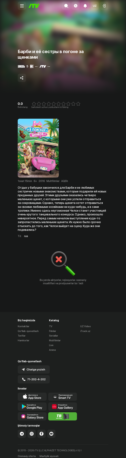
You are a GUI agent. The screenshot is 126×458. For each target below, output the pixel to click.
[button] (95, 6)
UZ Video (85, 326)
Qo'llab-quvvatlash (28, 331)
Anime (52, 349)
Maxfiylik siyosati (49, 451)
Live (51, 345)
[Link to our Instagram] (32, 430)
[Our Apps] (62, 392)
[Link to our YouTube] (51, 430)
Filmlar (52, 331)
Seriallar (53, 335)
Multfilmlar (55, 340)
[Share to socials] (22, 78)
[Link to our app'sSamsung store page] (32, 412)
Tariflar (22, 335)
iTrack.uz (85, 331)
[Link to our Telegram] (22, 430)
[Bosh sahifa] (34, 6)
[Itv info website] (62, 412)
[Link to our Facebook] (41, 430)
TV (50, 326)
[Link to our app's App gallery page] (62, 402)
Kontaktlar (23, 326)
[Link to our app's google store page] (32, 402)
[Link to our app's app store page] (32, 392)
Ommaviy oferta (27, 451)
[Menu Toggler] (22, 6)
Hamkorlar (23, 340)
